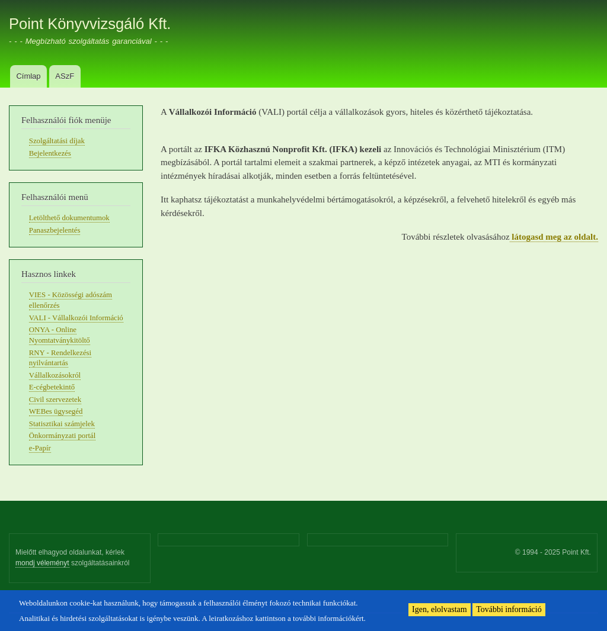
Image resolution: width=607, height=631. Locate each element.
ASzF (64, 76)
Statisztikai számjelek (62, 424)
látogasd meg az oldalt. (554, 237)
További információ (509, 609)
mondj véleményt (42, 563)
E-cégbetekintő (52, 387)
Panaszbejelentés (55, 230)
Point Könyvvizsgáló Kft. (90, 23)
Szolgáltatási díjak (57, 141)
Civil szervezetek (55, 399)
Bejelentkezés (50, 153)
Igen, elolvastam (439, 609)
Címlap (28, 76)
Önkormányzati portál (62, 436)
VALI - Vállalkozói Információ (76, 318)
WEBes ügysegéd (56, 411)
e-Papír (40, 448)
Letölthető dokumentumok (69, 218)
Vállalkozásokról (55, 375)
